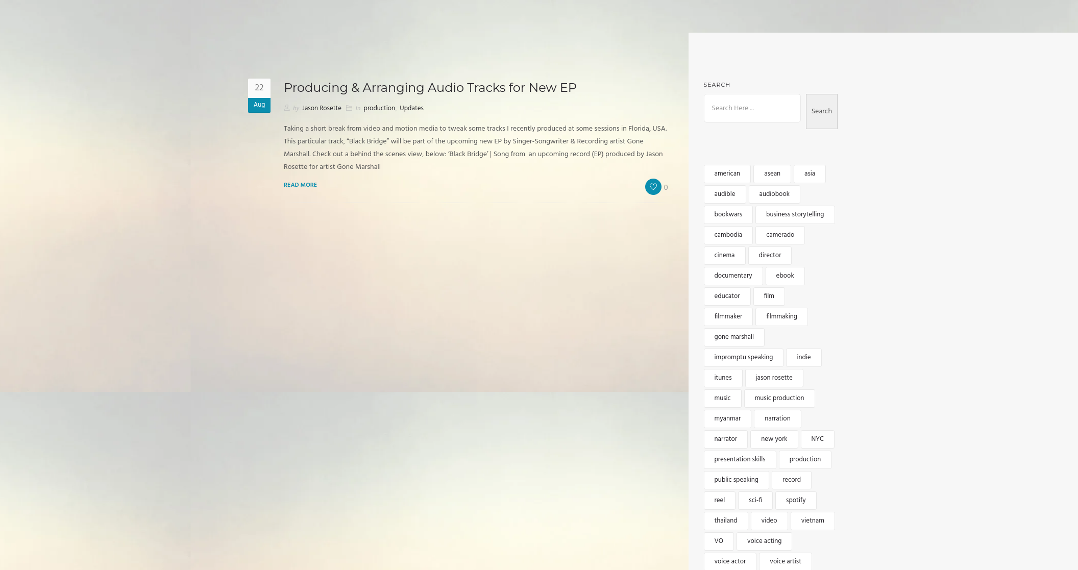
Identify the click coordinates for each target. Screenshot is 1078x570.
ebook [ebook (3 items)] (785, 275)
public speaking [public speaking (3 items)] (737, 480)
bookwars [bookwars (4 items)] (729, 214)
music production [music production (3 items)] (779, 398)
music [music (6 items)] (723, 398)
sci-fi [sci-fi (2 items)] (755, 500)
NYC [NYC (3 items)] (818, 439)
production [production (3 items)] (805, 459)
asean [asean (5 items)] (772, 173)
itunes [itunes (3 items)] (723, 378)
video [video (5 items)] (769, 520)
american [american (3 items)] (728, 173)
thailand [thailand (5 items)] (726, 520)
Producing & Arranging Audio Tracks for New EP (430, 87)
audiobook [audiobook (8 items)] (775, 194)
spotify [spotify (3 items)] (796, 500)
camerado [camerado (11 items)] (780, 235)
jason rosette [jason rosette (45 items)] (774, 378)
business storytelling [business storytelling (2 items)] (795, 214)
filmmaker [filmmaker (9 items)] (729, 316)
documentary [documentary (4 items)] (733, 275)
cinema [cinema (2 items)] (725, 255)
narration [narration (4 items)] (777, 418)
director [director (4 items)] (770, 255)
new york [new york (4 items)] (774, 439)
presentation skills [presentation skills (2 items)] (740, 459)
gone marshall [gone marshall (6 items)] (734, 337)
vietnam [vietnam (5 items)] (812, 520)
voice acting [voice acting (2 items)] (764, 541)
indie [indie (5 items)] (804, 357)
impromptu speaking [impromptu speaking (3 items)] (744, 357)
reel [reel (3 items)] (720, 500)
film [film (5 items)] (769, 296)
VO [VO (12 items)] (719, 541)
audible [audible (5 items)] (725, 194)
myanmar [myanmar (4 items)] (728, 418)
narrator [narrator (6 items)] (726, 439)
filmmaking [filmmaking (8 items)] (781, 316)
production (380, 108)
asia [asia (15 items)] (809, 173)
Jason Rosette (321, 108)
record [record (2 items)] (791, 480)
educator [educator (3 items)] (727, 296)
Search (717, 84)
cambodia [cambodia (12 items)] (729, 235)
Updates (411, 108)
